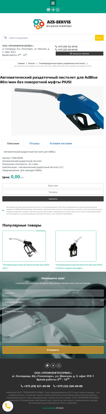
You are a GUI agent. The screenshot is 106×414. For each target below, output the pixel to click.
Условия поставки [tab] (61, 143)
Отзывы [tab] (34, 143)
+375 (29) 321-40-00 (66, 46)
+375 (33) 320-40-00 (66, 49)
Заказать (52, 199)
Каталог (32, 63)
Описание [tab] (13, 143)
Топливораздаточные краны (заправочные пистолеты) (62, 63)
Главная (21, 63)
